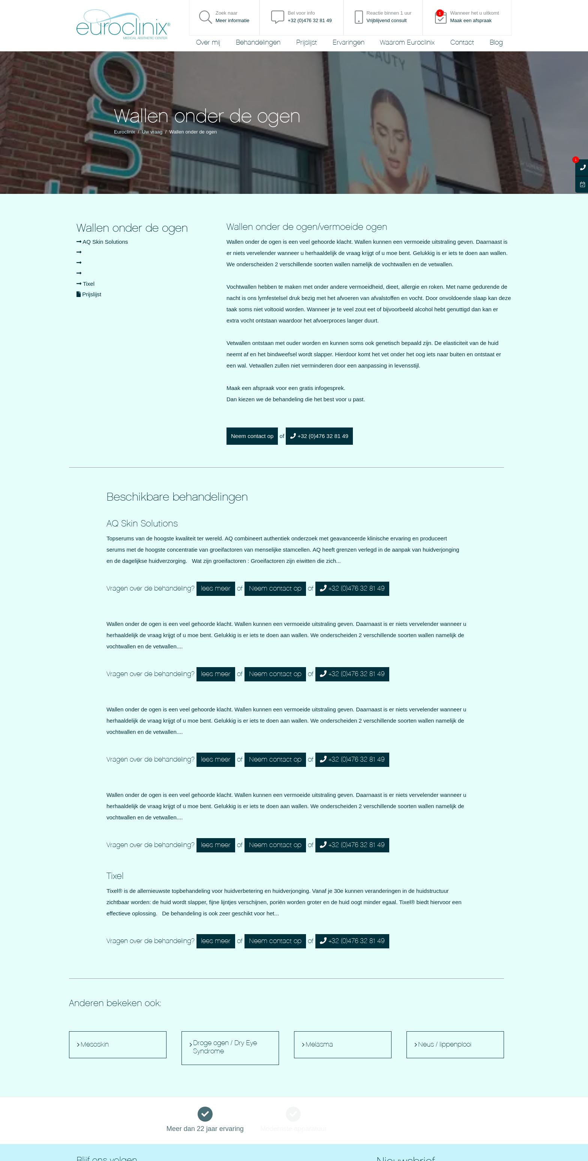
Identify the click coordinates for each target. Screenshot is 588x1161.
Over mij (208, 42)
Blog (496, 42)
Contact (462, 42)
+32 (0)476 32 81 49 (319, 436)
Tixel (85, 283)
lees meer (216, 588)
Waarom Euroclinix (407, 42)
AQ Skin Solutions (102, 241)
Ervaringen (348, 42)
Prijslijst (306, 42)
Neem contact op (252, 436)
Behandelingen (258, 42)
